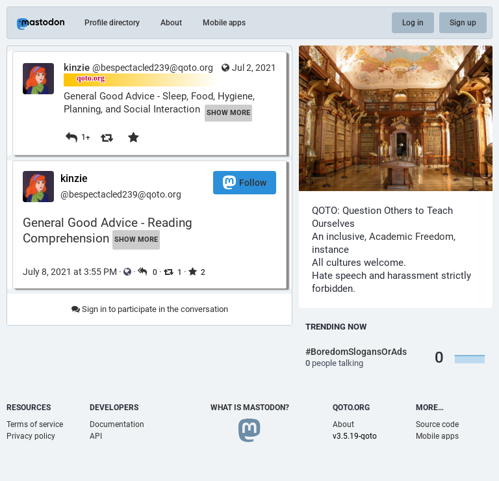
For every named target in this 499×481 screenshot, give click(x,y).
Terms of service (34, 424)
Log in (413, 22)
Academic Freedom (411, 236)
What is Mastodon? (250, 407)
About (171, 22)
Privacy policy (30, 436)
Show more (228, 113)
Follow (244, 182)
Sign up (463, 22)
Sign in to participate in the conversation (149, 309)
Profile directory (112, 22)
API (96, 436)
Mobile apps (224, 22)
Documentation (117, 424)
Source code (437, 424)
